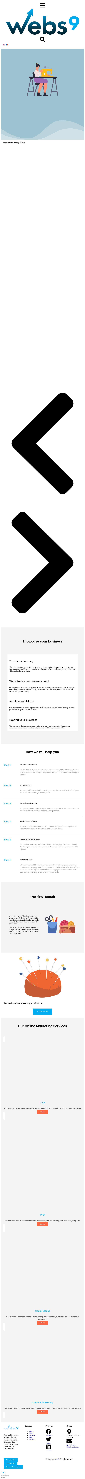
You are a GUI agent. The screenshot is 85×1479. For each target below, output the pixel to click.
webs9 (57, 1459)
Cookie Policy (10, 1463)
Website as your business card (29, 681)
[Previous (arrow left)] (2, 1477)
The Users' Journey (21, 661)
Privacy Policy (11, 1460)
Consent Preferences (13, 1467)
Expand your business (23, 720)
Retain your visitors (21, 701)
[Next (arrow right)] (4, 1477)
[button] (42, 502)
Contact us (42, 1011)
